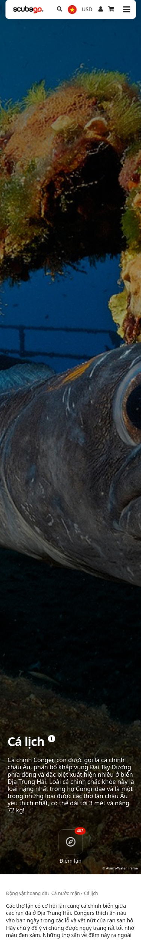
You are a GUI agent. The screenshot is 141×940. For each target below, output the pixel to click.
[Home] (28, 10)
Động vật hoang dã (26, 893)
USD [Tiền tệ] (87, 9)
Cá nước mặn (65, 893)
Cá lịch (91, 893)
